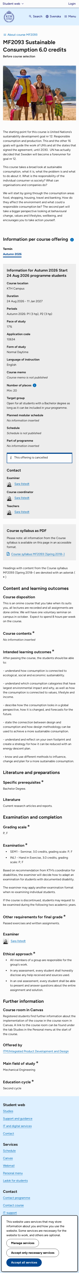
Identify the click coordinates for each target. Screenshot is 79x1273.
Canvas (8, 1158)
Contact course (13, 1205)
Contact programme (16, 1198)
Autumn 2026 (12, 254)
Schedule (9, 1150)
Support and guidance (17, 1118)
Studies (8, 1111)
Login (72, 3)
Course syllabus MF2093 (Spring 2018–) (38, 554)
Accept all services (24, 1262)
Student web (11, 3)
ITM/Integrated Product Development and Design (36, 1051)
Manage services (22, 1243)
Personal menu (13, 1173)
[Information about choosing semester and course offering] (72, 239)
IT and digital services (17, 1126)
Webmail (9, 1165)
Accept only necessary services (32, 1252)
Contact (8, 1133)
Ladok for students (15, 1180)
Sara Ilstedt (21, 483)
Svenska (55, 16)
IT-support (10, 1212)
